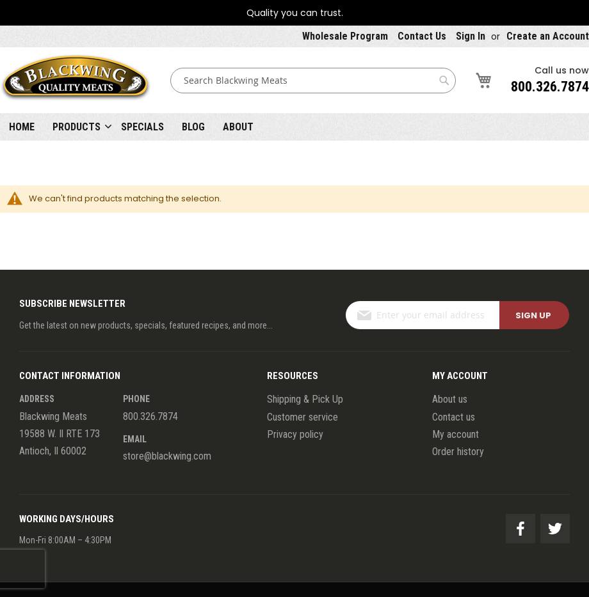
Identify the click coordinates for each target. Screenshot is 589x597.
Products (76, 127)
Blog (193, 127)
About (238, 127)
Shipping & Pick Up (305, 399)
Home (22, 127)
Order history (458, 452)
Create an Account (547, 36)
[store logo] (75, 80)
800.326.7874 (550, 87)
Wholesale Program (345, 36)
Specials (142, 127)
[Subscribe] (534, 315)
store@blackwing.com (167, 456)
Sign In (470, 36)
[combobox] (313, 80)
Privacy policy (295, 434)
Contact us (453, 417)
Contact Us (422, 36)
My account (455, 434)
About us (449, 399)
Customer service (302, 417)
